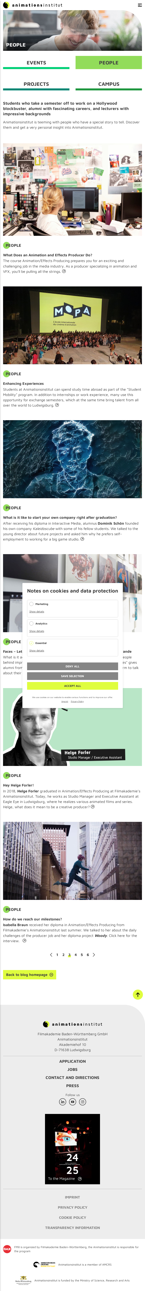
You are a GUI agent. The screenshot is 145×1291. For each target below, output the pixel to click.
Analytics (41, 623)
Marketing (41, 604)
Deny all (72, 666)
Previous (51, 955)
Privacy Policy (77, 701)
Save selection (72, 676)
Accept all (72, 685)
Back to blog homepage (26, 974)
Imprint (65, 701)
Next (94, 955)
